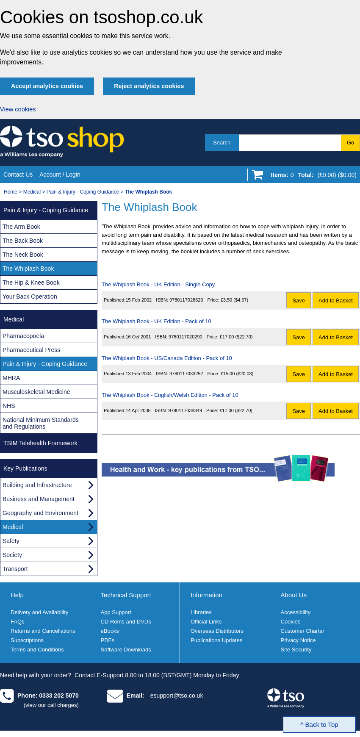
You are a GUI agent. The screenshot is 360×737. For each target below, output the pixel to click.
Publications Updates (216, 640)
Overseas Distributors (217, 631)
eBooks (110, 631)
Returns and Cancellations (43, 631)
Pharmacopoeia (23, 335)
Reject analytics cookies (149, 86)
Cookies (291, 621)
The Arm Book (21, 226)
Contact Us (18, 174)
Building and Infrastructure (37, 485)
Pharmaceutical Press (31, 349)
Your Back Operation (30, 296)
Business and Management (39, 499)
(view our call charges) (51, 705)
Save (298, 300)
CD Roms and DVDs (126, 621)
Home (10, 192)
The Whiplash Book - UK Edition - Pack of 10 (156, 321)
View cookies (18, 109)
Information (206, 594)
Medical (32, 192)
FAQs (18, 621)
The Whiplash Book (28, 268)
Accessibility (296, 612)
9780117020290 (185, 336)
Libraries (201, 612)
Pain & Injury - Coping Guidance (83, 192)
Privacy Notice (298, 640)
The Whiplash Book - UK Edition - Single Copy (158, 284)
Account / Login (59, 174)
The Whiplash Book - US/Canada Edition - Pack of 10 (167, 358)
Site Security (296, 649)
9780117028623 (186, 299)
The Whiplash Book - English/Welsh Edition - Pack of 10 (170, 395)
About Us (294, 594)
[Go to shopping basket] (311, 176)
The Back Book (23, 240)
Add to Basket (335, 300)
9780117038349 (185, 410)
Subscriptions (27, 640)
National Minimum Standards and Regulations (41, 423)
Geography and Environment (40, 513)
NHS (9, 405)
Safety (11, 541)
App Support (116, 612)
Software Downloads (126, 649)
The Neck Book (23, 254)
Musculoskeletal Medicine (36, 391)
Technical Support (126, 594)
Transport (15, 568)
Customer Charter (302, 631)
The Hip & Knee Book (31, 282)
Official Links (206, 621)
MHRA (11, 377)
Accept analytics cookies (47, 86)
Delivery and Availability (39, 612)
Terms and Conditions (37, 649)
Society (12, 554)
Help (17, 594)
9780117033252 (186, 373)
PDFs (108, 640)
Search (221, 142)
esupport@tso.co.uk (176, 695)
